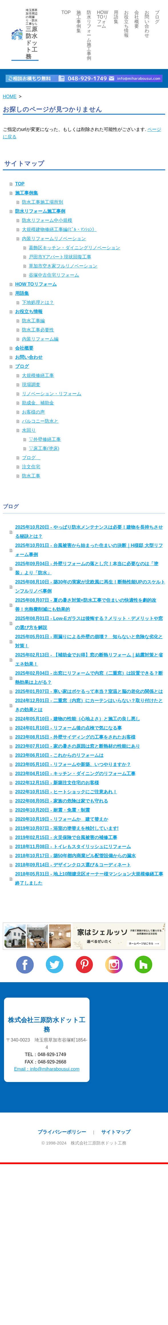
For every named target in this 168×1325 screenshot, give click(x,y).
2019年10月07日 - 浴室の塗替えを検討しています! (67, 828)
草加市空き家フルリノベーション (63, 266)
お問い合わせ (147, 24)
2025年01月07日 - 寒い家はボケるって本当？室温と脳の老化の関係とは (89, 691)
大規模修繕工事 (38, 375)
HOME (10, 96)
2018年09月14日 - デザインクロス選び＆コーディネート (73, 864)
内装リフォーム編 (40, 339)
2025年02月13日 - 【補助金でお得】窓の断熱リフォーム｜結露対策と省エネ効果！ (89, 659)
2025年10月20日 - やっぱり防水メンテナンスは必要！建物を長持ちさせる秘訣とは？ (89, 532)
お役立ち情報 (126, 24)
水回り (29, 430)
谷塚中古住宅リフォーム (54, 275)
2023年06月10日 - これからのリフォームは (59, 755)
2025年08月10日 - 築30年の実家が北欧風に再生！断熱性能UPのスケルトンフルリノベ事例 (90, 586)
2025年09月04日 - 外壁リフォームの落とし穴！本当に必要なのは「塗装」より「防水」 (86, 568)
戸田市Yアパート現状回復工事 (60, 256)
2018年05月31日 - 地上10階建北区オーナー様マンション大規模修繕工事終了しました (89, 879)
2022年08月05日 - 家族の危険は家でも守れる (61, 801)
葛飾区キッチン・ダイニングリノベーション (74, 247)
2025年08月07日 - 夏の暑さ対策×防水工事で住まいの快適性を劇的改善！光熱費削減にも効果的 (85, 605)
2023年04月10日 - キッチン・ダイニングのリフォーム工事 (75, 773)
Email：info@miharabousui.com (46, 1069)
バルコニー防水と (40, 421)
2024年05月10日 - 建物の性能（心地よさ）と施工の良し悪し (77, 718)
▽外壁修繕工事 (45, 439)
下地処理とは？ (38, 302)
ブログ (157, 17)
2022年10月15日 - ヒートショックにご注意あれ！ (66, 791)
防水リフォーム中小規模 (47, 220)
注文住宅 (31, 466)
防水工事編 (33, 320)
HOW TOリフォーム (102, 19)
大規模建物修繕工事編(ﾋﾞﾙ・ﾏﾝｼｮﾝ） (59, 229)
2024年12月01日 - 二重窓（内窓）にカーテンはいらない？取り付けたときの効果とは (89, 705)
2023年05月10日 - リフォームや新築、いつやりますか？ (73, 764)
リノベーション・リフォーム (51, 393)
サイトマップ (115, 1131)
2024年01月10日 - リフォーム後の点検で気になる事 (68, 728)
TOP (66, 12)
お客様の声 (33, 412)
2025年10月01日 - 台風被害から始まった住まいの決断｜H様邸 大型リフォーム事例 (89, 550)
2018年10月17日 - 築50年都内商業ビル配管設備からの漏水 (75, 855)
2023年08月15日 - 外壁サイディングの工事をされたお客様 (75, 737)
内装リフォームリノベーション (54, 238)
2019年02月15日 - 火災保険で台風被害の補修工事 (66, 837)
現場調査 (31, 384)
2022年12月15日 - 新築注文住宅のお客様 (57, 782)
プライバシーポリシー (62, 1131)
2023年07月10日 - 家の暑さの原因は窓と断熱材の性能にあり (77, 746)
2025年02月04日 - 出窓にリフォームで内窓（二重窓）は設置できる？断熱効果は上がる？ (89, 678)
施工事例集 (78, 21)
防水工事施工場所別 (42, 202)
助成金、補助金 (38, 402)
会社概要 (136, 19)
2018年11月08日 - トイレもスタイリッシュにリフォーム (73, 846)
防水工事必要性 (38, 329)
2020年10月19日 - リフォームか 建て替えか (61, 819)
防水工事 (31, 475)
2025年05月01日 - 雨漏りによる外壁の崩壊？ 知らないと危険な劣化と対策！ (89, 641)
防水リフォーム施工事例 (89, 35)
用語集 (116, 17)
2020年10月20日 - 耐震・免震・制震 (52, 810)
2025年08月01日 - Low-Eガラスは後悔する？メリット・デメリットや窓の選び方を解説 (89, 623)
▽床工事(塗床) (44, 448)
